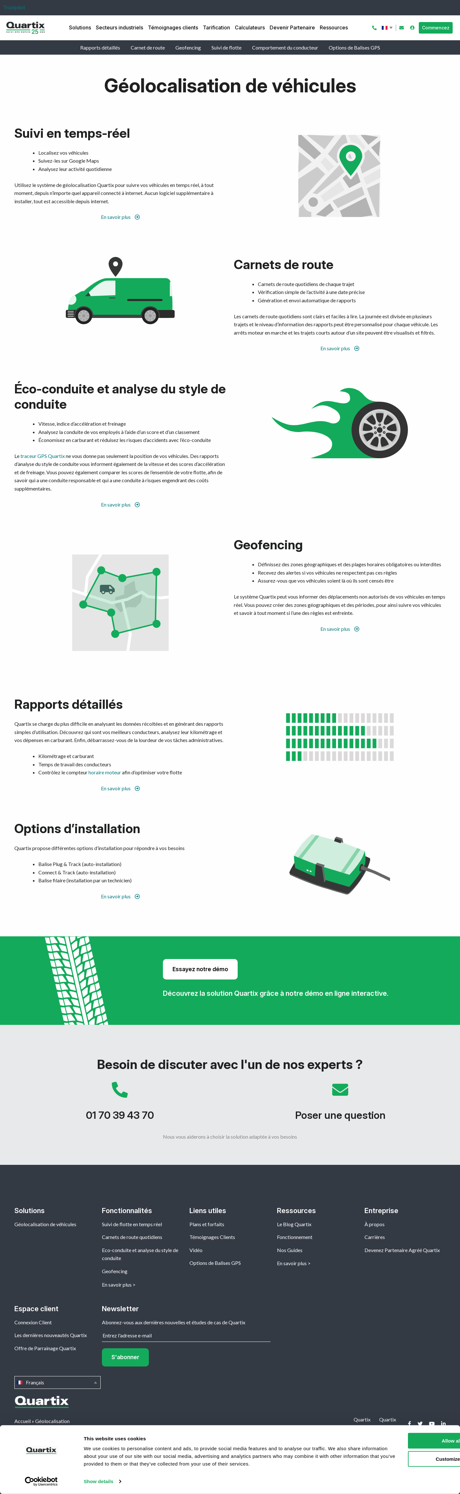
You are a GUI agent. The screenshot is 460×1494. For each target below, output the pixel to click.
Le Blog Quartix (294, 1224)
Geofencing (188, 47)
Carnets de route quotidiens (132, 1237)
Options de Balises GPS (354, 47)
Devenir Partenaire (292, 27)
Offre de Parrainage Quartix (45, 1348)
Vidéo (196, 1250)
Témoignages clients (173, 27)
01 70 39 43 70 (120, 1104)
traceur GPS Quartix (42, 456)
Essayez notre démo (200, 969)
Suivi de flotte (226, 47)
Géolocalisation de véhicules (45, 1224)
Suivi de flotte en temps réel (132, 1224)
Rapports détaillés (100, 47)
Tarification (216, 27)
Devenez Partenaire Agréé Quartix (402, 1250)
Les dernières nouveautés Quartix (50, 1335)
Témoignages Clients (212, 1237)
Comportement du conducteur (285, 47)
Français (388, 27)
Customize (407, 1458)
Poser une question (340, 1104)
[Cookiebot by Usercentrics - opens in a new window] (41, 1481)
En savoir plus (120, 217)
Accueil (22, 1421)
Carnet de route (148, 47)
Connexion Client (33, 1322)
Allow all (407, 1441)
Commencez (435, 27)
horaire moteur (104, 772)
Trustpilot (14, 7)
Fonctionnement (294, 1237)
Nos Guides (290, 1250)
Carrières (374, 1237)
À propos (374, 1224)
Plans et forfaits (206, 1224)
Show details (98, 1481)
